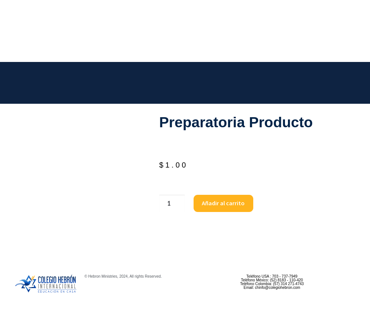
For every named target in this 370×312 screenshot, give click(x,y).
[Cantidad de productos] (172, 203)
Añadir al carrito (223, 203)
